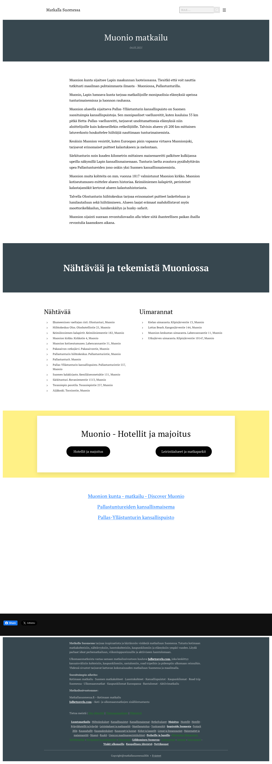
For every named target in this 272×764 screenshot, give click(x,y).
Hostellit (185, 721)
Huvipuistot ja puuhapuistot (101, 739)
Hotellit (196, 721)
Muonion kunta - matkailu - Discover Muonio (136, 496)
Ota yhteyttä (96, 713)
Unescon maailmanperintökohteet (127, 735)
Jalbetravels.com (80, 702)
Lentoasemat (168, 739)
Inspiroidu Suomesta (179, 726)
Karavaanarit (194, 739)
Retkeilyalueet (159, 721)
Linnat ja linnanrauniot (170, 730)
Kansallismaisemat (140, 721)
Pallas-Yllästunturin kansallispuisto (136, 517)
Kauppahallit (86, 730)
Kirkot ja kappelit (147, 730)
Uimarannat (124, 739)
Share (10, 623)
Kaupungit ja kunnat (125, 730)
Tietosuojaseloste (117, 713)
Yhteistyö (136, 713)
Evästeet (156, 755)
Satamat (181, 739)
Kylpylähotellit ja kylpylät (84, 726)
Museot (94, 735)
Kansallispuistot (119, 721)
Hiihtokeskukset (100, 721)
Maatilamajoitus (141, 726)
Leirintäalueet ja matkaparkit (115, 726)
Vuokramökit (158, 726)
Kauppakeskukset (103, 730)
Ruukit (103, 735)
